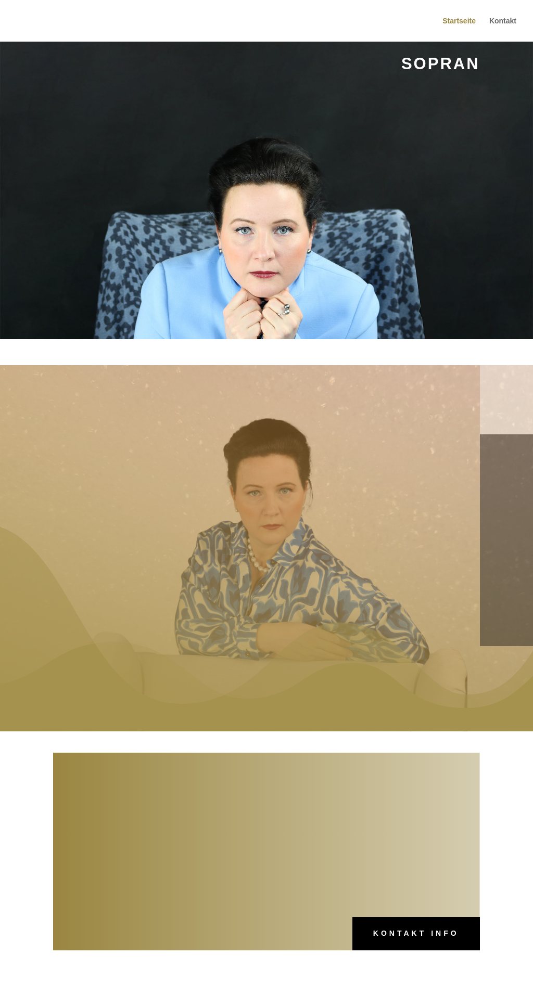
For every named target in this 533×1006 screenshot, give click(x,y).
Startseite (459, 21)
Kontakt (502, 21)
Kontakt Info (416, 933)
